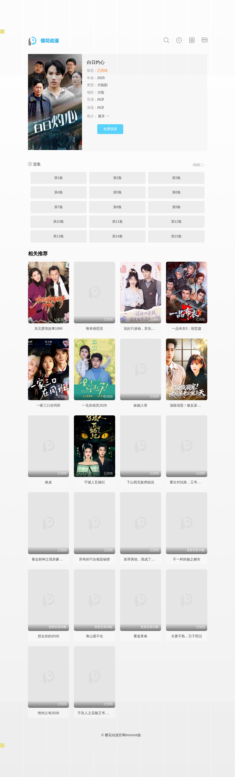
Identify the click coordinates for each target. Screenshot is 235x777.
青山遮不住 (94, 636)
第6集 (176, 192)
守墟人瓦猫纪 (94, 482)
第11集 (117, 221)
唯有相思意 (94, 328)
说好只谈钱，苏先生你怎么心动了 (149, 328)
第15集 (176, 236)
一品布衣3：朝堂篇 (186, 328)
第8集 (117, 207)
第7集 (58, 207)
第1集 (58, 178)
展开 (104, 116)
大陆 (100, 92)
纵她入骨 (140, 405)
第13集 (58, 236)
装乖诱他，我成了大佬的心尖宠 (148, 559)
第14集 (117, 236)
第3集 (176, 178)
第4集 (58, 192)
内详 (100, 99)
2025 (101, 78)
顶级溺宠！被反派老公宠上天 (192, 405)
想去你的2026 (48, 636)
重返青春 (140, 636)
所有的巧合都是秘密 (94, 559)
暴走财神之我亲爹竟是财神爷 (54, 559)
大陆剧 (102, 85)
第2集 (117, 178)
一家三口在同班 (48, 405)
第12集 (176, 221)
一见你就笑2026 (94, 405)
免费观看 (110, 129)
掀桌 (48, 482)
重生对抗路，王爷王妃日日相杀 (194, 482)
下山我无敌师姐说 (140, 482)
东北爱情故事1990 (48, 328)
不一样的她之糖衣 (186, 559)
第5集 (117, 192)
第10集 (58, 221)
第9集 (176, 207)
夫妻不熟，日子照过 (186, 636)
